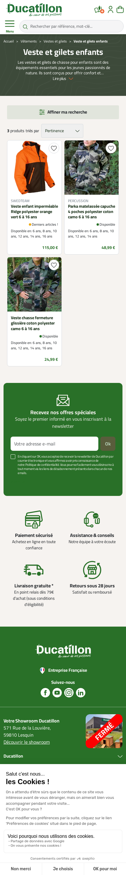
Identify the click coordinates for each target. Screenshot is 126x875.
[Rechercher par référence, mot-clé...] (71, 26)
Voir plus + (19, 482)
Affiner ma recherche (67, 112)
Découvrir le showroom (27, 742)
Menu (9, 26)
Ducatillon (13, 756)
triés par (32, 131)
